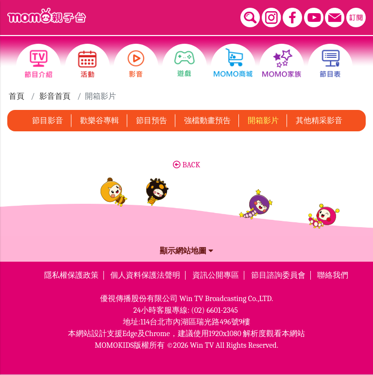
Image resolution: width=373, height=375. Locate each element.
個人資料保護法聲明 (145, 275)
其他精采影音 (319, 120)
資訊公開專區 (215, 275)
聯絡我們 (332, 275)
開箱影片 (263, 120)
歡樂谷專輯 (99, 120)
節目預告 (151, 120)
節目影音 (47, 120)
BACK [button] (186, 165)
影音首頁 (54, 96)
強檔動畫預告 (207, 120)
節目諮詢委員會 (278, 275)
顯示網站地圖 (186, 251)
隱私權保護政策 (71, 275)
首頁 (16, 96)
